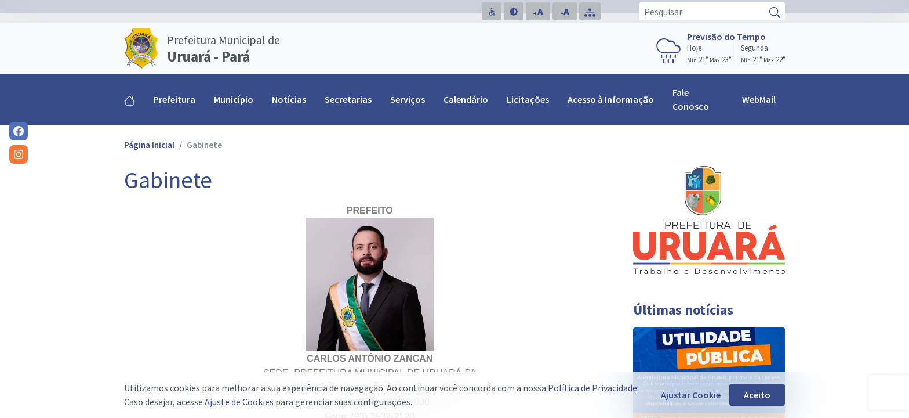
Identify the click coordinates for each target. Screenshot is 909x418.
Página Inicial (149, 144)
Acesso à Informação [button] (611, 99)
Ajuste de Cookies (239, 402)
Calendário (465, 99)
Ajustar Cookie (691, 395)
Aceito (757, 395)
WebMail (759, 99)
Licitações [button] (528, 99)
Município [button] (233, 99)
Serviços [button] (407, 99)
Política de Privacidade (592, 388)
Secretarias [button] (348, 99)
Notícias (289, 99)
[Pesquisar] (702, 11)
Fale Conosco (690, 99)
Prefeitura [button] (174, 99)
